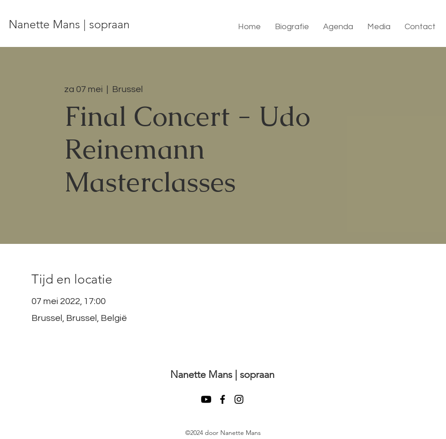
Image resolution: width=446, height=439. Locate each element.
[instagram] (239, 399)
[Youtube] (206, 399)
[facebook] (222, 399)
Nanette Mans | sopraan (69, 24)
